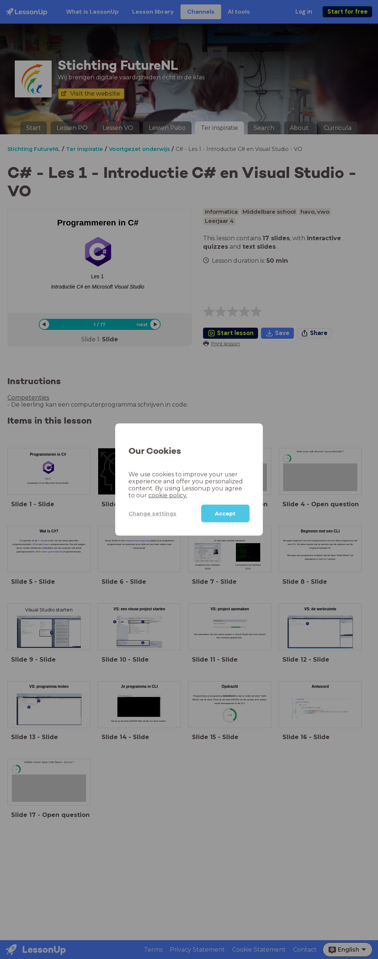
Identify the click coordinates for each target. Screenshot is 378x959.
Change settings (152, 513)
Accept (225, 513)
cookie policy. (167, 495)
